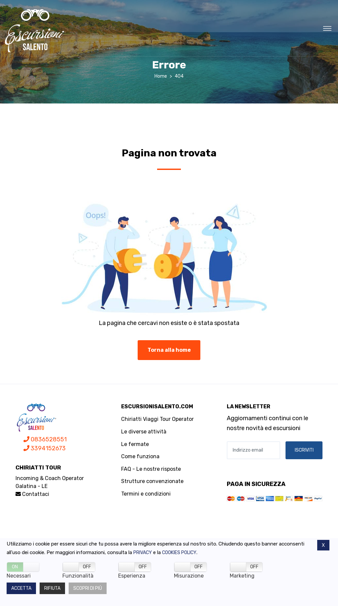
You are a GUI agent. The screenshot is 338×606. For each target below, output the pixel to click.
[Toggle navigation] (327, 28)
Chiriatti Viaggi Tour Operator (157, 419)
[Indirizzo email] (253, 450)
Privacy (142, 552)
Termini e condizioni (146, 494)
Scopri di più (87, 588)
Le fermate (135, 444)
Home (160, 76)
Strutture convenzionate (152, 481)
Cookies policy (179, 552)
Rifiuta (52, 588)
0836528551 (45, 439)
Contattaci (32, 494)
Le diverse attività (143, 431)
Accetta (21, 588)
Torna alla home (169, 350)
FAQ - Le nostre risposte (151, 469)
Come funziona (140, 456)
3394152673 (44, 448)
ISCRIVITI (304, 450)
